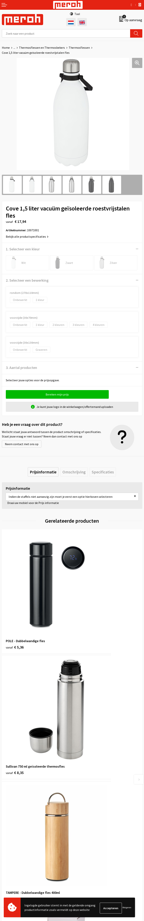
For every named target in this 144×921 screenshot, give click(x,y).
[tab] (43, 472)
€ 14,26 (86, 700)
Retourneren (10, 838)
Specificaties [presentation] (103, 472)
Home (6, 47)
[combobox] (66, 33)
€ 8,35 (85, 608)
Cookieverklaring (85, 844)
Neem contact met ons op (21, 444)
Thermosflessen (79, 47)
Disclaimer (81, 856)
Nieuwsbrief (81, 770)
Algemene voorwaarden (89, 833)
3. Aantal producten (21, 367)
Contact (7, 833)
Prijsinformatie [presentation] (43, 472)
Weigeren (126, 908)
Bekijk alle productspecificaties (27, 236)
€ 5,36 (15, 608)
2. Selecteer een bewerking (27, 280)
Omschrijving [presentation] (74, 472)
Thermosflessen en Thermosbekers (42, 47)
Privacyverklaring (85, 850)
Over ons (79, 764)
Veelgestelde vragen (87, 775)
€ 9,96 (15, 695)
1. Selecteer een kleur (23, 249)
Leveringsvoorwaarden (88, 838)
